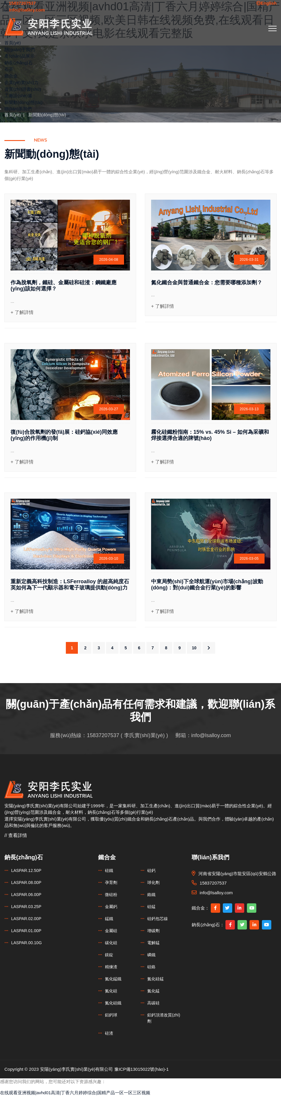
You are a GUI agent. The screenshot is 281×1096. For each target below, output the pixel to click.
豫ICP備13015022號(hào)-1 (141, 1069)
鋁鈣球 (111, 1015)
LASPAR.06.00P (26, 894)
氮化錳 (153, 991)
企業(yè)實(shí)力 (21, 82)
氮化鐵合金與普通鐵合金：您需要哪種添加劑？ (206, 282)
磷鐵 (151, 954)
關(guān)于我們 (19, 49)
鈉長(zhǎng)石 (18, 62)
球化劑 (153, 882)
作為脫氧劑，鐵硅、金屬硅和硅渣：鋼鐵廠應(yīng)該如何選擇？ (63, 286)
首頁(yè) (12, 42)
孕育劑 (111, 882)
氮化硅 (111, 991)
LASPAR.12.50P (26, 870)
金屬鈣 (111, 906)
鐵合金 (11, 75)
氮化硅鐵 (113, 1003)
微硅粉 (111, 894)
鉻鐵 (151, 894)
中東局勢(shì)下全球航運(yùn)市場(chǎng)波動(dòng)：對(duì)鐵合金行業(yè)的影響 (207, 585)
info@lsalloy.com (211, 735)
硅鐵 (109, 870)
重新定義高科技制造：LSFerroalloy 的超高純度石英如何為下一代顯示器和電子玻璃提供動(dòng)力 (70, 585)
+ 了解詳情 (22, 312)
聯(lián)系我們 (18, 108)
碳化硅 (111, 942)
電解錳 (153, 942)
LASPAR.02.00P (26, 918)
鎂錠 (109, 954)
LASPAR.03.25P (26, 906)
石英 (8, 69)
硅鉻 (151, 966)
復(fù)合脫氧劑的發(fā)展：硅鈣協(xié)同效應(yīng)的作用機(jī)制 (64, 435)
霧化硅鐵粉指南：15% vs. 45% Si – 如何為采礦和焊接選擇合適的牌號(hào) (210, 435)
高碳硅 (153, 1003)
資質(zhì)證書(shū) (22, 89)
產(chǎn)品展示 (19, 55)
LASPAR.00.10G (26, 942)
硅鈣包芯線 (157, 918)
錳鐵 (109, 918)
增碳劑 (153, 930)
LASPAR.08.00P (26, 882)
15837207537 (103, 735)
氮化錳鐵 (113, 978)
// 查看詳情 (15, 835)
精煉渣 (111, 966)
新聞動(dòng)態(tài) (23, 102)
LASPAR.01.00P (26, 930)
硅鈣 (151, 870)
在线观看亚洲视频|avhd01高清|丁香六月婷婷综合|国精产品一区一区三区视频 (75, 1092)
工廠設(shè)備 (18, 95)
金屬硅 (111, 930)
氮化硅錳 (155, 978)
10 (194, 648)
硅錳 (151, 906)
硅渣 (109, 1033)
